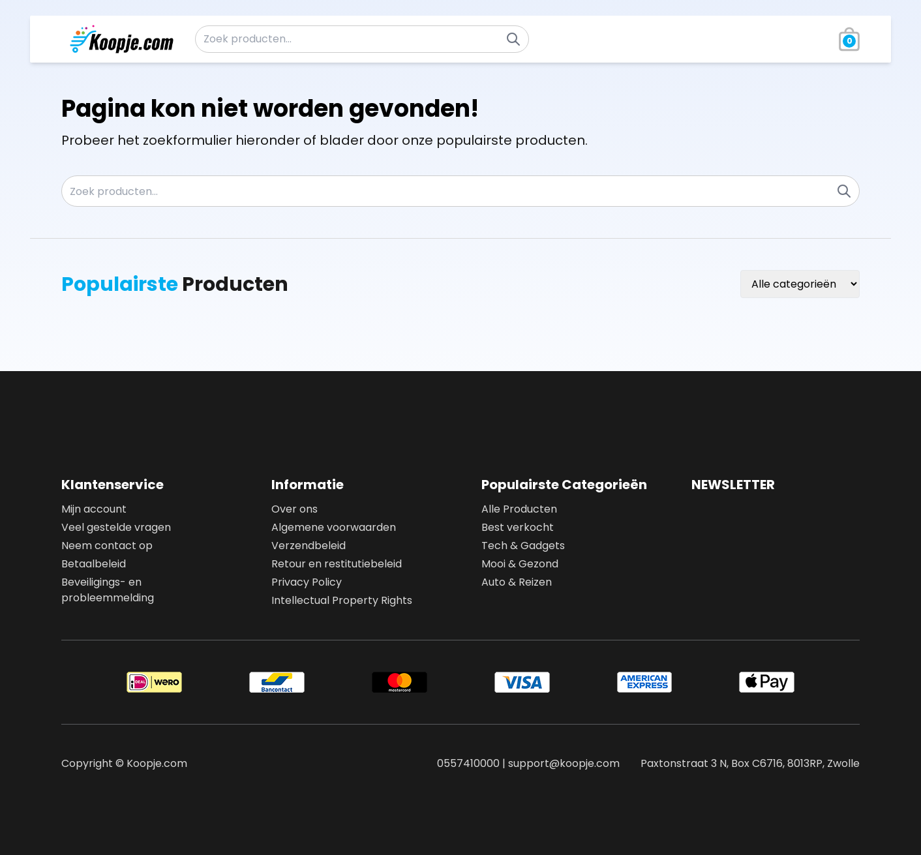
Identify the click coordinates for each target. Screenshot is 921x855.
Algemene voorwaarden (333, 527)
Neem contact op (107, 545)
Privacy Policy (306, 582)
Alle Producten (519, 509)
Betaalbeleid (93, 563)
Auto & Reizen (516, 582)
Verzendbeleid (308, 545)
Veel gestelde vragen (116, 527)
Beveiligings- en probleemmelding (107, 590)
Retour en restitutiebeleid (336, 563)
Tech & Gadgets (523, 545)
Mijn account (94, 509)
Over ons (294, 509)
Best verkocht (517, 527)
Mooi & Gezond (519, 563)
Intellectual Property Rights (341, 600)
